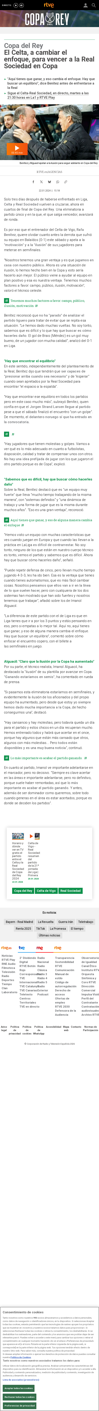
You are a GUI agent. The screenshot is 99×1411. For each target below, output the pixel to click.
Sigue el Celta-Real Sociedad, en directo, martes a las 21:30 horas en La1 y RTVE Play (48, 95)
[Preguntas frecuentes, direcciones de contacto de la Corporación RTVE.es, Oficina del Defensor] (76, 1027)
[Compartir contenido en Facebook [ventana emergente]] (33, 181)
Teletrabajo (85, 922)
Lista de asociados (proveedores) (21, 1380)
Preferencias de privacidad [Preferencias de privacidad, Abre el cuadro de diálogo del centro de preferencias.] (20, 1405)
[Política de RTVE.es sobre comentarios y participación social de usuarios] (90, 1028)
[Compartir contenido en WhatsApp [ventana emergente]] (58, 181)
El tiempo (77, 928)
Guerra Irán (65, 922)
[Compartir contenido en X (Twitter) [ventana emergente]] (41, 181)
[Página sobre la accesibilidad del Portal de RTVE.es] (53, 1027)
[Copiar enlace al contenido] (66, 181)
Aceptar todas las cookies (19, 1388)
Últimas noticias (49, 935)
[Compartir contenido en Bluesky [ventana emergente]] (49, 181)
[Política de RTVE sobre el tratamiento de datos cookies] (26, 1030)
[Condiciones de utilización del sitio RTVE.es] (4, 1028)
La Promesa (58, 928)
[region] (49, 1359)
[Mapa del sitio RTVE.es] (66, 1028)
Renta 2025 (23, 928)
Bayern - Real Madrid (19, 922)
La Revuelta (45, 922)
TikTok (40, 928)
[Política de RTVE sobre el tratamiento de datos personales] (15, 1030)
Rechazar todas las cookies (20, 1397)
